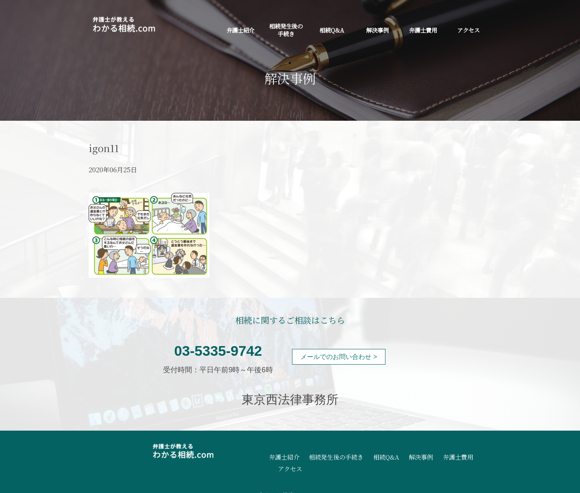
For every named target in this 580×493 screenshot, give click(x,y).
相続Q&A (331, 30)
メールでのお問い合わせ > (338, 356)
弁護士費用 (423, 30)
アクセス (468, 30)
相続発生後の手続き (286, 30)
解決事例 (377, 30)
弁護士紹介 (240, 30)
